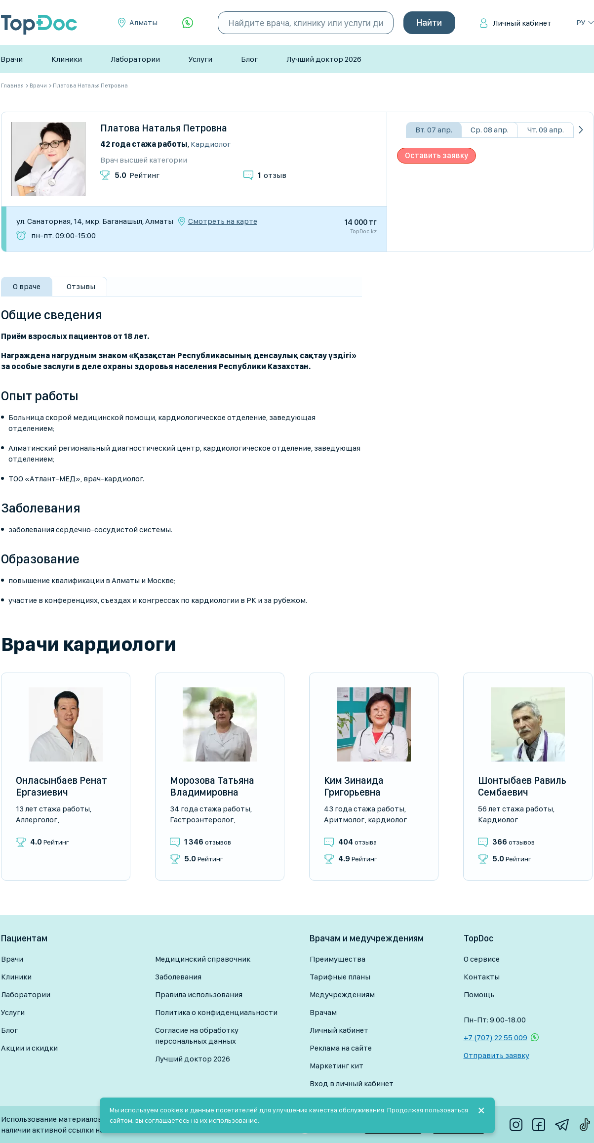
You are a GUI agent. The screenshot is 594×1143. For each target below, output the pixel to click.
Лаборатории (135, 59)
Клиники (66, 59)
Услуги (200, 59)
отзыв (272, 175)
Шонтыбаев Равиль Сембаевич (522, 786)
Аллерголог (36, 819)
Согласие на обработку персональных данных (196, 1035)
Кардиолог (211, 144)
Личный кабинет (522, 23)
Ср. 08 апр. (490, 129)
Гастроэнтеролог (202, 819)
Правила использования (198, 994)
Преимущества (337, 959)
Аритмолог (344, 819)
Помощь (479, 994)
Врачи (11, 59)
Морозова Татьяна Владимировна (212, 786)
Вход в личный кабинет (352, 1083)
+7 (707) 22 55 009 (495, 1037)
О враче (26, 286)
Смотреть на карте (222, 221)
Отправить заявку (496, 1055)
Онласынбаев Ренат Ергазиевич (61, 786)
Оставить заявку (436, 155)
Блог (249, 59)
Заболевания (178, 976)
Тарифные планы (340, 976)
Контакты (482, 976)
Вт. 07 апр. (433, 129)
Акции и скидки (29, 1048)
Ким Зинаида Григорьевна (354, 786)
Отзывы (81, 286)
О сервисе (482, 959)
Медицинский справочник (202, 959)
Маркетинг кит (336, 1065)
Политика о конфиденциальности (216, 1012)
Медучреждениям (342, 994)
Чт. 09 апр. (545, 129)
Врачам (323, 1012)
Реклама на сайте (341, 1048)
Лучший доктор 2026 (323, 59)
